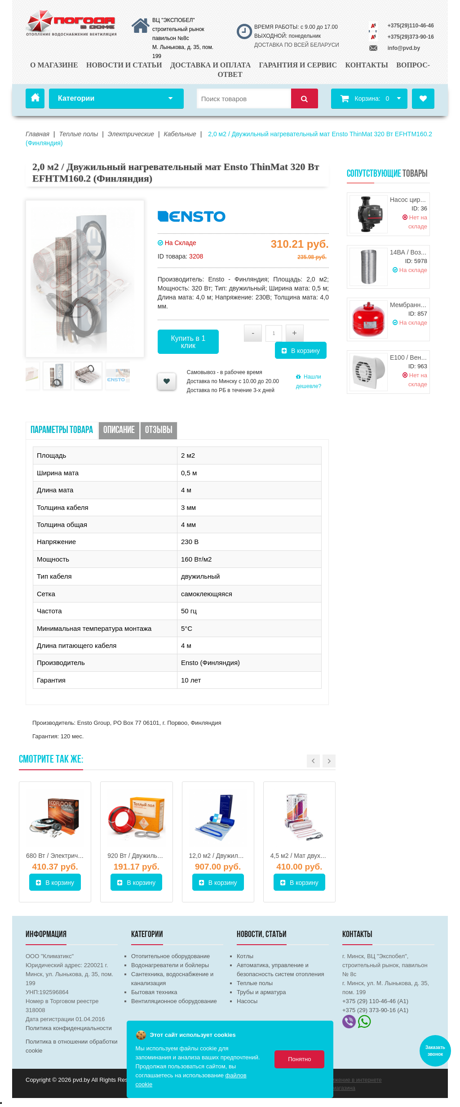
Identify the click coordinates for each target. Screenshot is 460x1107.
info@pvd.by (404, 48)
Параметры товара (62, 430)
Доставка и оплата (210, 65)
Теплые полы (255, 983)
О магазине (54, 65)
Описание (119, 430)
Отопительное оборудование (170, 956)
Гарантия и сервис (298, 65)
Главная (35, 98)
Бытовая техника (154, 992)
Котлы (245, 956)
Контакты (366, 65)
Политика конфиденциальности (69, 1028)
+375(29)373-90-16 (411, 37)
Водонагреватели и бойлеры (170, 965)
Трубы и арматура (261, 992)
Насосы (247, 1001)
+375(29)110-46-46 (411, 25)
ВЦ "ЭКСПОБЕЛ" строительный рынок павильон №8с (178, 29)
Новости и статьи (124, 65)
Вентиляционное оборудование (174, 1001)
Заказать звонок (435, 1051)
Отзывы (158, 430)
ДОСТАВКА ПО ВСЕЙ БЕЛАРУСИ (296, 45)
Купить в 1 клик (188, 342)
